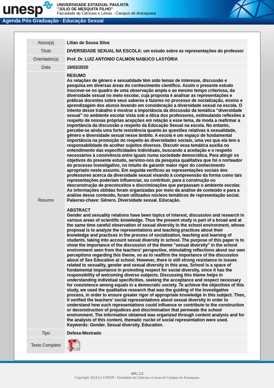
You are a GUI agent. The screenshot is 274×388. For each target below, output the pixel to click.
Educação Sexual (83, 21)
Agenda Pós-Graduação (30, 21)
